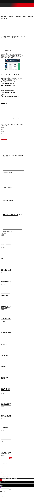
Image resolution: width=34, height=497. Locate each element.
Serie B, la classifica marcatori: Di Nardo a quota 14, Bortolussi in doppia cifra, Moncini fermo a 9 (13, 185)
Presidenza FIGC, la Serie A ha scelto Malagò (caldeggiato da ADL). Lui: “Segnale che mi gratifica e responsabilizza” (13, 215)
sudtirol (4, 94)
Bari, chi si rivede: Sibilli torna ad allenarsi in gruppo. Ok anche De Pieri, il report (13, 156)
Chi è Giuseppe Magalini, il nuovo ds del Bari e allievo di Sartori (6, 332)
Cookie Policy (5, 465)
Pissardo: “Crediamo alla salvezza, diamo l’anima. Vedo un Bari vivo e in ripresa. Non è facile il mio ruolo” (12, 229)
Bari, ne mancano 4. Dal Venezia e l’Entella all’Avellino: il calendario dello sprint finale (12, 200)
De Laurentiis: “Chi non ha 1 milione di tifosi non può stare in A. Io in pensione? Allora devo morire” (13, 170)
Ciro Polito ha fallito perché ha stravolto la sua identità (6, 355)
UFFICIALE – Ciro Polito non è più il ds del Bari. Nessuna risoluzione (6, 377)
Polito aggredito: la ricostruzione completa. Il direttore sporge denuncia (5, 428)
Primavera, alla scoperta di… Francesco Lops (5, 366)
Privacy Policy (5, 463)
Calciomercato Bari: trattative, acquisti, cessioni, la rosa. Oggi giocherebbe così (6, 343)
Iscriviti (1, 484)
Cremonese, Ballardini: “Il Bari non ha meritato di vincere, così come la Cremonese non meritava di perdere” (6, 453)
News (6, 13)
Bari (2, 94)
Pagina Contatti (5, 476)
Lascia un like (2, 481)
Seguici (1, 482)
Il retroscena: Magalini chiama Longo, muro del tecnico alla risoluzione (6, 416)
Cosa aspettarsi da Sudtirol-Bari (12, 111)
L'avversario (3, 13)
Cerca (2, 456)
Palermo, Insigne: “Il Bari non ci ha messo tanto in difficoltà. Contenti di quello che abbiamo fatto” (6, 440)
